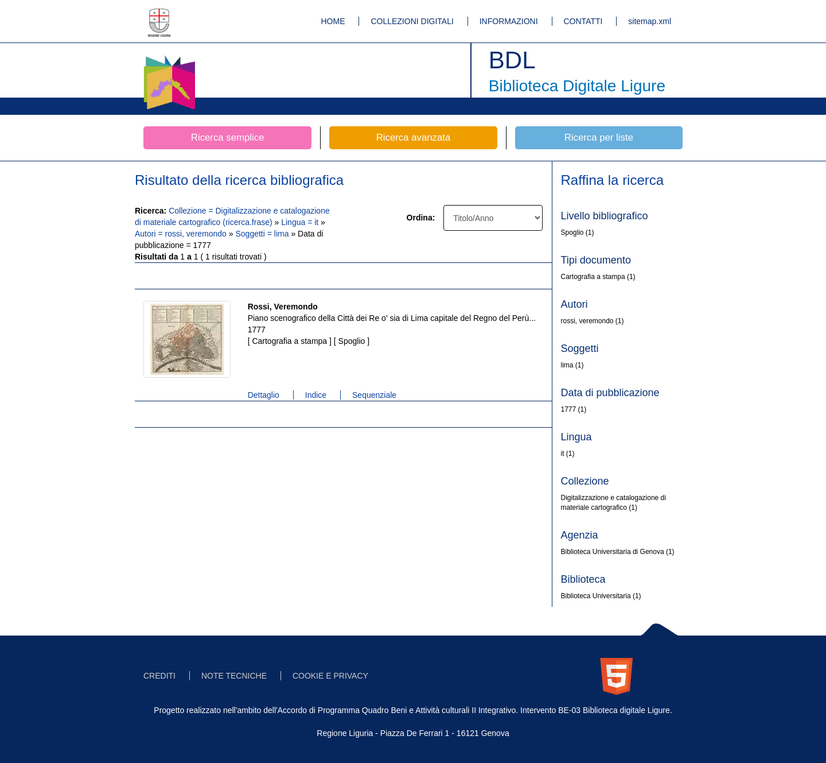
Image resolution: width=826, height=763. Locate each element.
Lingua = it (301, 222)
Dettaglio (263, 395)
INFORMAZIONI (509, 21)
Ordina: (421, 217)
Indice (315, 395)
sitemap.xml (649, 21)
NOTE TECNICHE (234, 675)
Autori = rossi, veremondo (182, 233)
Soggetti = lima (263, 233)
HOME (333, 21)
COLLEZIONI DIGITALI (412, 21)
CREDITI (159, 675)
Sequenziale (374, 395)
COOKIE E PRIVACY (330, 675)
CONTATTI (583, 21)
